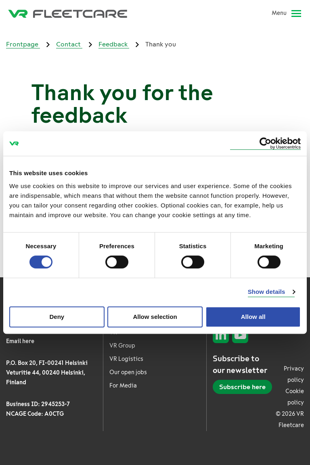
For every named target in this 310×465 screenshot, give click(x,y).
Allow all (253, 316)
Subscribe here (242, 387)
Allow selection (155, 316)
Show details (266, 291)
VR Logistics (126, 359)
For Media (123, 385)
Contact (69, 44)
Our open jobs (128, 372)
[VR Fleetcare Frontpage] (67, 13)
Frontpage (23, 44)
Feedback (113, 44)
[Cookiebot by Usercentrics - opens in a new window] (265, 143)
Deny (56, 316)
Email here (20, 341)
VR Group (122, 345)
